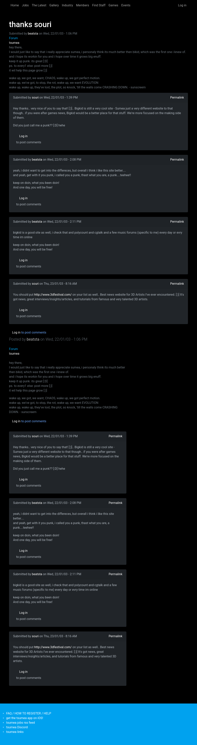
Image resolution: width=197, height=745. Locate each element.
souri (35, 97)
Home (15, 5)
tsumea (14, 43)
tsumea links (14, 732)
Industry (67, 5)
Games (113, 5)
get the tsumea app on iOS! (24, 718)
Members (82, 5)
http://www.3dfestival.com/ (53, 294)
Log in (182, 5)
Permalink (177, 97)
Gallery (54, 5)
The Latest (39, 5)
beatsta (33, 33)
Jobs (25, 5)
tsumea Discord (17, 727)
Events (125, 5)
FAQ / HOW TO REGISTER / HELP (28, 713)
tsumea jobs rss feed (20, 722)
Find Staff (98, 5)
